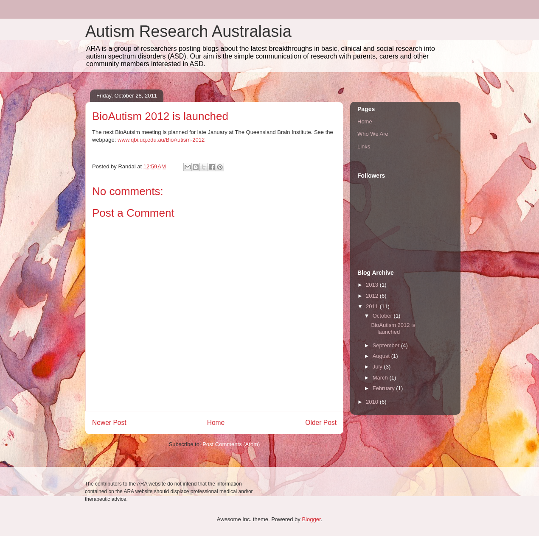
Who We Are (372, 134)
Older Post (321, 422)
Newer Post (109, 422)
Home (216, 422)
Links (363, 146)
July (378, 366)
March (381, 377)
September (387, 345)
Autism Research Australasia (188, 31)
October (383, 316)
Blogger (311, 519)
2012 (373, 296)
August (382, 356)
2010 (373, 402)
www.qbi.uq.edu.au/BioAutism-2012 (161, 140)
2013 (373, 285)
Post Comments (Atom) (231, 444)
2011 (373, 306)
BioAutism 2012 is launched (393, 328)
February (384, 388)
